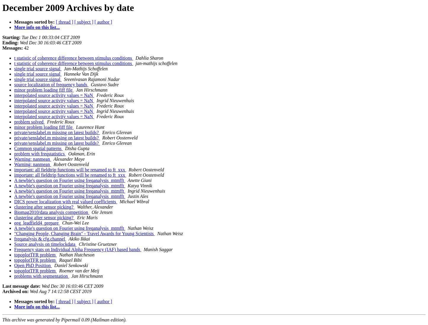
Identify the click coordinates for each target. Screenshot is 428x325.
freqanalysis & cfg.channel (40, 238)
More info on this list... (37, 27)
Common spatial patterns (38, 148)
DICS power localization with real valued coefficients (65, 201)
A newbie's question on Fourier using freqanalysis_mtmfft (69, 180)
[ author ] (103, 22)
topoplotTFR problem (35, 254)
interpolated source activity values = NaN (54, 95)
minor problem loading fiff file (44, 89)
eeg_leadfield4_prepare (37, 222)
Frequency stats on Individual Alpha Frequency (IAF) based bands (77, 249)
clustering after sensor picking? (44, 206)
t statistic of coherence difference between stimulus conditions (73, 58)
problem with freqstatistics (40, 153)
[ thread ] (64, 22)
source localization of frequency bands (51, 84)
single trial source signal (38, 68)
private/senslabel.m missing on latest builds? (57, 132)
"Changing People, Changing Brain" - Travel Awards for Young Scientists (84, 233)
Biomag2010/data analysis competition (51, 212)
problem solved (29, 121)
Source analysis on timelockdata (45, 244)
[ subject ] (84, 22)
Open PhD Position (33, 265)
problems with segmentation (41, 276)
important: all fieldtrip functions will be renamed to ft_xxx (70, 169)
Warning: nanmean (32, 159)
